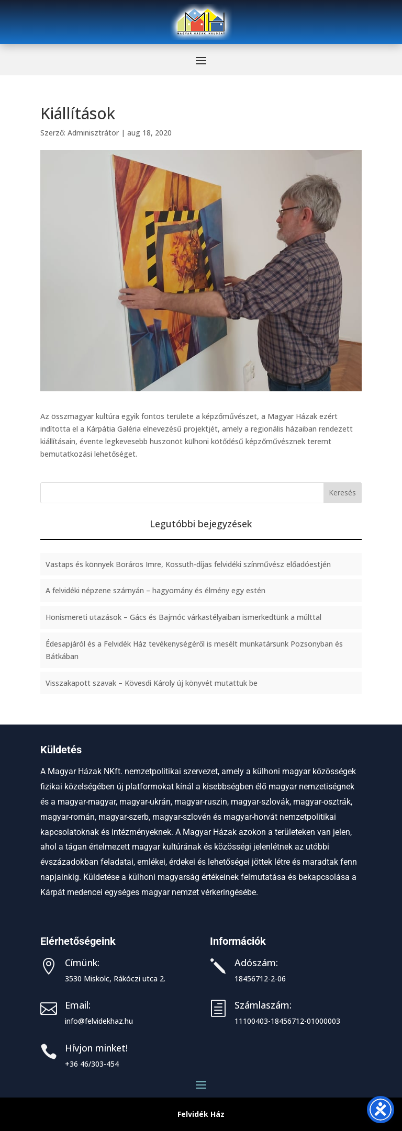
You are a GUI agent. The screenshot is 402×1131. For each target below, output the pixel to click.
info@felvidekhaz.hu (99, 1021)
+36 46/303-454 (92, 1064)
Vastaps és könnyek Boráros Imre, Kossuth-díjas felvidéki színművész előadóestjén (188, 564)
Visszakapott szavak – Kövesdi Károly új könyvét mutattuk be (152, 683)
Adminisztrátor (93, 133)
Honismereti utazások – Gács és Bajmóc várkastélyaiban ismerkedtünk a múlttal (183, 617)
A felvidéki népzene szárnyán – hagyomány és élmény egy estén (155, 590)
